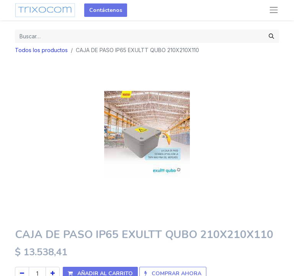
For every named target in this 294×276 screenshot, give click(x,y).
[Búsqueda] (271, 36)
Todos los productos (41, 50)
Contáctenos (105, 10)
